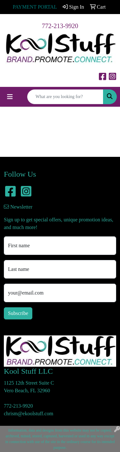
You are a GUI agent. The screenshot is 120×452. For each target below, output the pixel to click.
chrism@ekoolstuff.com (28, 413)
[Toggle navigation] (10, 96)
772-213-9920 (60, 25)
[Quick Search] (65, 96)
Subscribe (18, 313)
